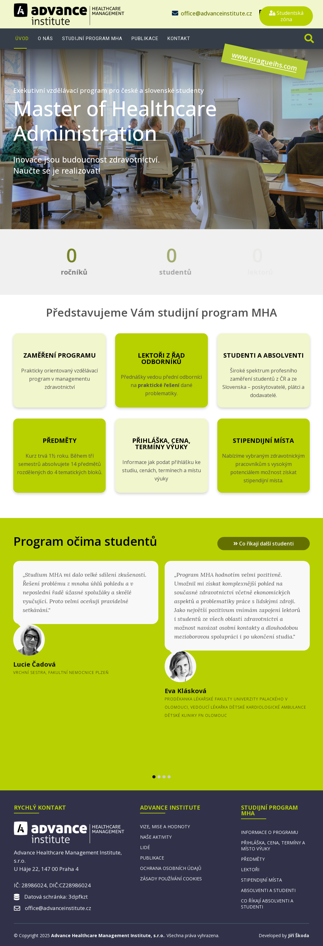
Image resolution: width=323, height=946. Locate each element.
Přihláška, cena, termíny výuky (161, 443)
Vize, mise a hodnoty (165, 827)
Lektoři (250, 869)
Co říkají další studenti (263, 543)
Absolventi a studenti (268, 890)
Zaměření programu (59, 355)
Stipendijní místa (263, 440)
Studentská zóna (286, 16)
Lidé (145, 847)
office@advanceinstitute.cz (216, 13)
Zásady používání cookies (171, 879)
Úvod (22, 38)
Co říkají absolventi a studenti (267, 904)
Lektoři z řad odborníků (161, 358)
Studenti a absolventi (263, 355)
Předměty (60, 440)
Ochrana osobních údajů (170, 868)
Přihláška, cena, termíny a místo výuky (273, 846)
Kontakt (178, 38)
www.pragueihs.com (246, 65)
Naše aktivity (156, 837)
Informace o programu (269, 832)
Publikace (145, 38)
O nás (45, 38)
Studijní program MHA (92, 38)
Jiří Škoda (298, 935)
